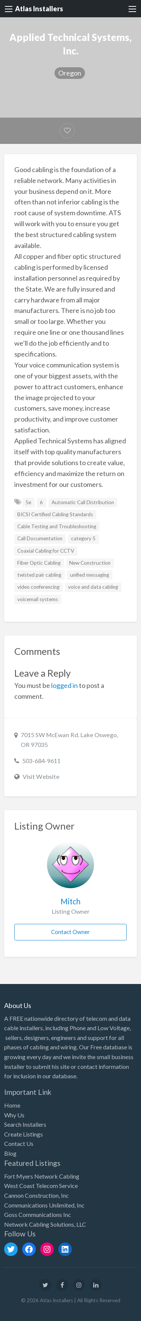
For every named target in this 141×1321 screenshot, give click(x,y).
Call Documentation (39, 538)
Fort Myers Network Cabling (41, 1176)
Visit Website (41, 776)
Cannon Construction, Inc (36, 1195)
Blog (10, 1153)
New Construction (90, 563)
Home (12, 1105)
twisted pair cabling (39, 575)
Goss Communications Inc (37, 1214)
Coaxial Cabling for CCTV (45, 551)
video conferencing (38, 587)
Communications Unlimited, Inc (44, 1205)
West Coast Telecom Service (41, 1185)
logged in (64, 685)
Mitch (70, 901)
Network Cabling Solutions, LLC (45, 1224)
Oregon (69, 73)
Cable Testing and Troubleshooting (56, 526)
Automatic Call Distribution (83, 502)
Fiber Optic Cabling (39, 563)
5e (28, 502)
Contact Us (18, 1143)
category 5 (83, 538)
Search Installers (25, 1124)
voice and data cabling (93, 587)
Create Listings (23, 1134)
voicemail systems (37, 599)
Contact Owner (70, 931)
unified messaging (89, 575)
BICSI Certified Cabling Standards (55, 514)
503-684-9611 (41, 760)
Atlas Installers (39, 9)
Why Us (14, 1114)
